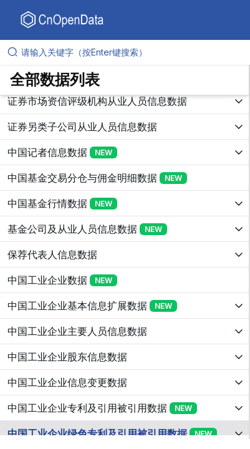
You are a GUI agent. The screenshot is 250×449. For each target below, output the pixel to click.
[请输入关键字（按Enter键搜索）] (130, 52)
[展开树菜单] (124, 107)
